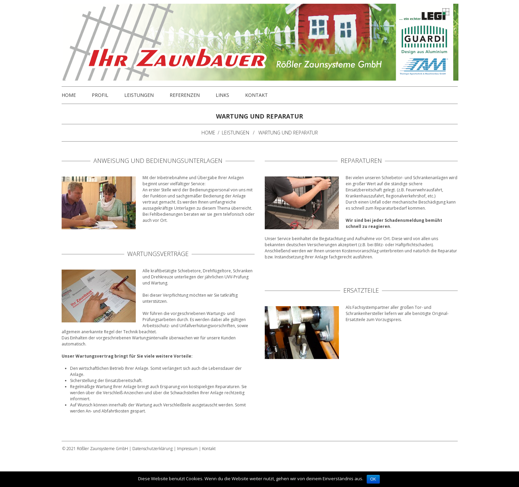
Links (222, 95)
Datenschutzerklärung (152, 448)
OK (373, 479)
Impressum (187, 448)
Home (69, 95)
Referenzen (185, 95)
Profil (100, 95)
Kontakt (256, 95)
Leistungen (139, 95)
